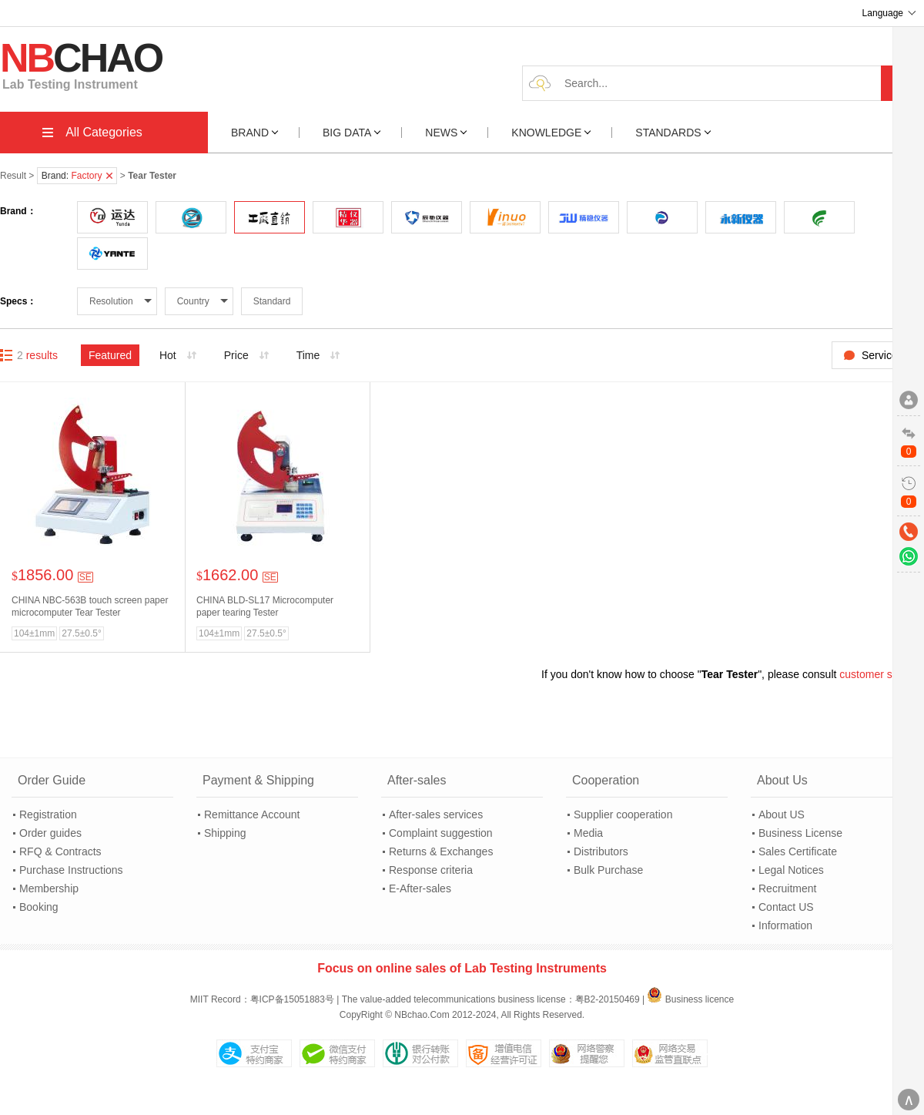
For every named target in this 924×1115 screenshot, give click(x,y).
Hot (167, 355)
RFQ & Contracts (60, 851)
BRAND (254, 132)
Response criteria (431, 870)
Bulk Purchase (608, 870)
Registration (48, 814)
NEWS (446, 132)
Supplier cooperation (623, 814)
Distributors (601, 851)
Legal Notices (791, 870)
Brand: (77, 175)
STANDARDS (673, 132)
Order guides (50, 833)
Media (588, 833)
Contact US (786, 907)
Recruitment (787, 888)
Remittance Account (252, 814)
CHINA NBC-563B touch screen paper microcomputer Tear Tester (90, 606)
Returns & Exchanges (441, 851)
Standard (272, 301)
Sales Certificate (797, 851)
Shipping (225, 833)
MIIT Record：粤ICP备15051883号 (262, 999)
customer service (880, 674)
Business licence (690, 999)
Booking (39, 907)
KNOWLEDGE (551, 132)
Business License (800, 833)
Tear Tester (729, 674)
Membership (49, 888)
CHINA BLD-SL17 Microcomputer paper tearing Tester (264, 606)
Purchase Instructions (71, 870)
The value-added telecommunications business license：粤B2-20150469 (491, 999)
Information (785, 925)
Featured (110, 355)
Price (236, 355)
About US (781, 814)
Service (880, 355)
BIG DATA (352, 132)
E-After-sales (420, 888)
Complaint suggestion (441, 833)
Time (308, 355)
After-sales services (436, 814)
